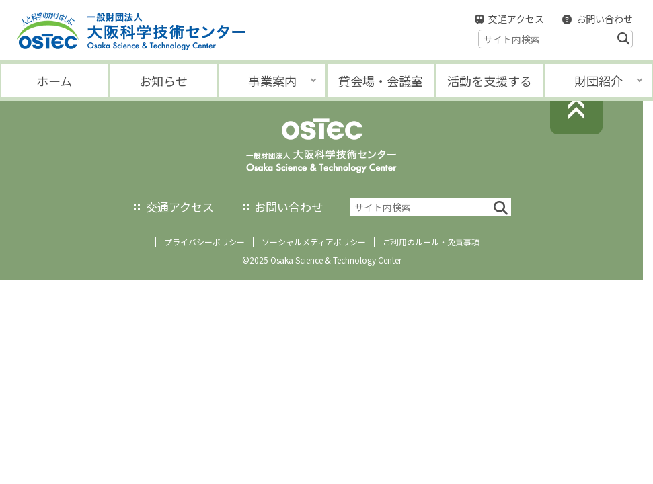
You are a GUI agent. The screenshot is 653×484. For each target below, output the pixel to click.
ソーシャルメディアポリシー (314, 241)
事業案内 (272, 80)
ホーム (54, 80)
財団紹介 (598, 80)
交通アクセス (516, 19)
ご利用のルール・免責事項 (431, 241)
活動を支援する (489, 80)
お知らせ (163, 80)
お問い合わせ (604, 19)
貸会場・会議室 (380, 80)
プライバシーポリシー (204, 241)
